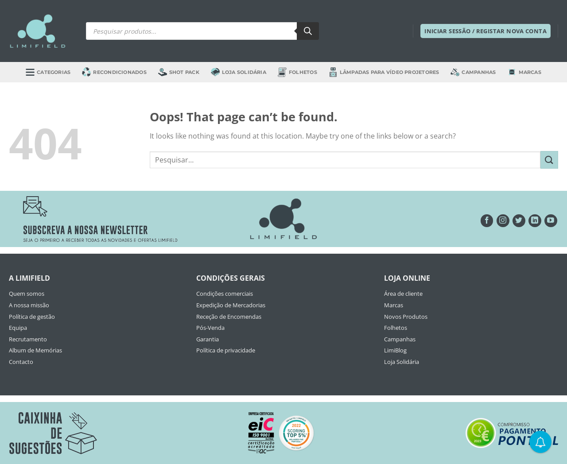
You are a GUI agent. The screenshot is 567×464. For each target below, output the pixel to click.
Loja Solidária (238, 72)
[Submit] (549, 159)
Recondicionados (114, 72)
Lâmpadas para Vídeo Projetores (384, 72)
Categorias (48, 72)
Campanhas (473, 72)
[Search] (308, 31)
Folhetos (297, 72)
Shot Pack (178, 72)
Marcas (524, 72)
